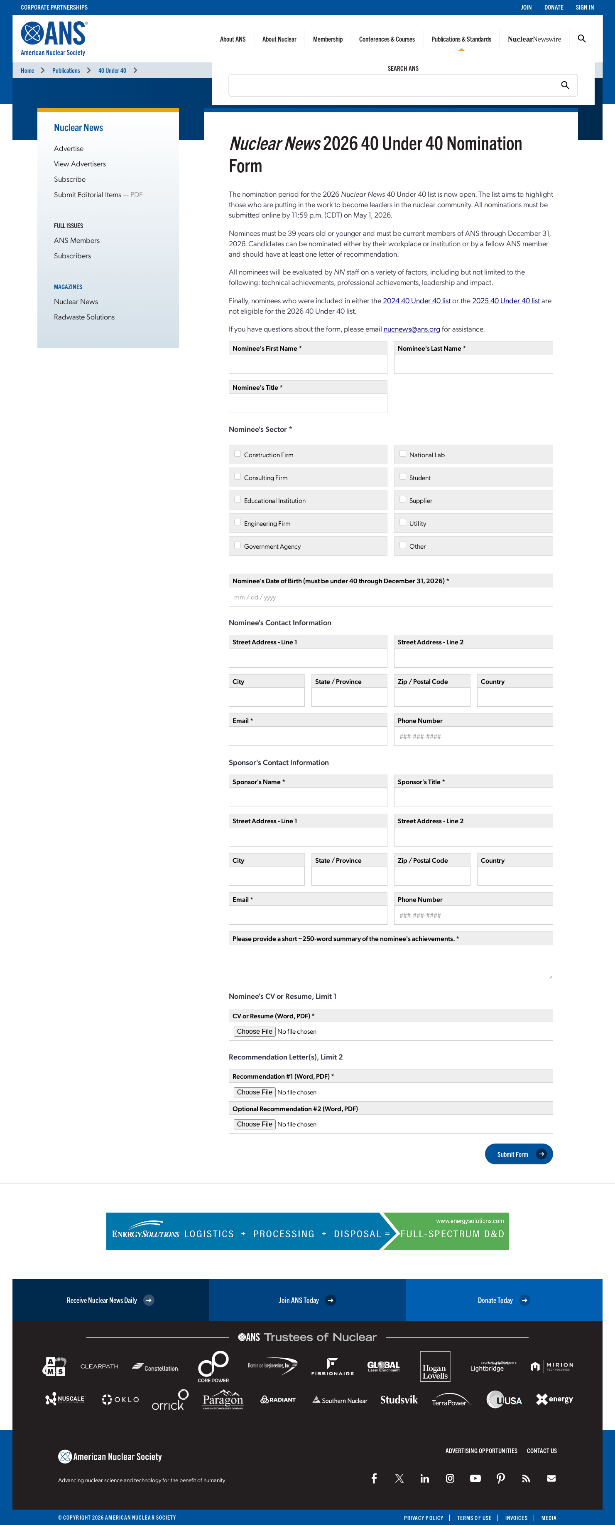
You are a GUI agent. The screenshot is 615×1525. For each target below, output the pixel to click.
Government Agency (272, 546)
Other (417, 546)
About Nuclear (279, 39)
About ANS (233, 39)
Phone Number (420, 720)
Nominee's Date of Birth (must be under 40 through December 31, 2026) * (341, 580)
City (238, 681)
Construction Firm (269, 454)
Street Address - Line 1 (265, 641)
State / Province (338, 681)
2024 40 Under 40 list (417, 300)
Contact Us (542, 1450)
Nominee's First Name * (267, 348)
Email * (243, 720)
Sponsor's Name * (259, 781)
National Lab (427, 454)
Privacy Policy (423, 1517)
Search (581, 38)
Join (526, 7)
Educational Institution (275, 500)
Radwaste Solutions (84, 316)
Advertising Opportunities (481, 1450)
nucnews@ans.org (412, 328)
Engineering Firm (267, 523)
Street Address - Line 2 (431, 641)
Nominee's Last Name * (432, 348)
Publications (66, 70)
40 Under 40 (112, 70)
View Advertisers (80, 163)
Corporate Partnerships (54, 7)
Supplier (420, 500)
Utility (417, 523)
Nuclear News (78, 127)
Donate (554, 7)
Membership (328, 39)
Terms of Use (474, 1517)
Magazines (68, 286)
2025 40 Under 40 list (506, 300)
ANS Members (77, 240)
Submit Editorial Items (87, 194)
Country (493, 681)
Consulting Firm (266, 477)
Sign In (585, 7)
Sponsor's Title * (421, 781)
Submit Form (522, 1154)
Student (420, 477)
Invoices (516, 1517)
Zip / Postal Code (423, 681)
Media (549, 1517)
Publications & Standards (461, 39)
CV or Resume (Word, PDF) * (274, 1015)
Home (27, 70)
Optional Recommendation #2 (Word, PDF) (295, 1108)
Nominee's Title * (258, 387)
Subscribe (70, 178)
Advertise (68, 148)
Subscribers (72, 255)
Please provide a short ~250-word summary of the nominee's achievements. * (346, 938)
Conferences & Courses (387, 39)
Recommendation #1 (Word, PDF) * (283, 1076)
